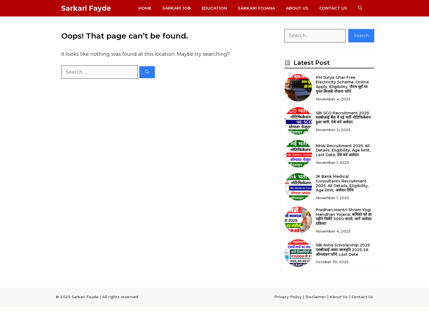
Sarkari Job (176, 8)
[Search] (147, 72)
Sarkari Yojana (256, 8)
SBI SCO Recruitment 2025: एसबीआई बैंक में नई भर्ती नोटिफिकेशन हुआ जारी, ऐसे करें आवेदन (343, 118)
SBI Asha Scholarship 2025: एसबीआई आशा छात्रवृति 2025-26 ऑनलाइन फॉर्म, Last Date (343, 250)
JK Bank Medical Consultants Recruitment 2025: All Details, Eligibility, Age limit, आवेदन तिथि (342, 183)
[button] (360, 8)
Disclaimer (315, 297)
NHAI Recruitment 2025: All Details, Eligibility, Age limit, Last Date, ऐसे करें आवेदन (343, 150)
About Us (297, 8)
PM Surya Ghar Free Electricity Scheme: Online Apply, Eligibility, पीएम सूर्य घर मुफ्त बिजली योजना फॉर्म (342, 84)
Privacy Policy (288, 297)
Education (214, 8)
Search (361, 35)
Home (144, 8)
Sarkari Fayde (86, 8)
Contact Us (333, 8)
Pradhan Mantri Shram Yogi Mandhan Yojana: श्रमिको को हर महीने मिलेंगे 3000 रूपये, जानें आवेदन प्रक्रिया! (344, 216)
